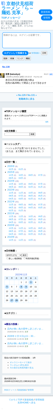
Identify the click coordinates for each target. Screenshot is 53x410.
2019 (11, 237)
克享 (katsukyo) (12, 74)
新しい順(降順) (14, 258)
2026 (11, 166)
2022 (11, 201)
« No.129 (21, 95)
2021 (11, 213)
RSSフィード (10, 390)
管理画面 (39, 399)
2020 (11, 225)
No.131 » (32, 95)
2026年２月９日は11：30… (21, 336)
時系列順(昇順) (31, 258)
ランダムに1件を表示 (19, 365)
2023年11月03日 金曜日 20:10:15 (19, 77)
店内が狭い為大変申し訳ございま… (25, 329)
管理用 (46, 18)
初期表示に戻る (26, 99)
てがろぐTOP (15, 399)
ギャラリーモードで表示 (21, 362)
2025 (11, 172)
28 (16, 300)
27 (12, 300)
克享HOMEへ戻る (27, 402)
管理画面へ (36, 53)
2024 (11, 181)
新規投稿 (45, 12)
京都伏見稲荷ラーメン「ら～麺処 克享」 (17, 10)
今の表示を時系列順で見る (22, 368)
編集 (51, 74)
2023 (11, 190)
